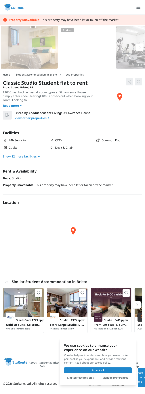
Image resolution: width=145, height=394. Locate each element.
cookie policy (102, 362)
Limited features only (80, 377)
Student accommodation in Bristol (37, 74)
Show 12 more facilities (22, 156)
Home (6, 74)
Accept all (98, 370)
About (33, 362)
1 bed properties (73, 74)
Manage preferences (115, 377)
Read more (13, 105)
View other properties (33, 118)
